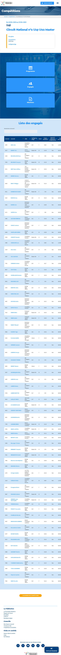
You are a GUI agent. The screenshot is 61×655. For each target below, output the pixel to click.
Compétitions (12, 16)
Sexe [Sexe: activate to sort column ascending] (40, 138)
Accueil (5, 16)
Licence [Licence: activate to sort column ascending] (7, 138)
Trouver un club (7, 626)
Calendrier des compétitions (30, 595)
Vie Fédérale (7, 636)
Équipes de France (8, 613)
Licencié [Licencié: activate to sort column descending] (13, 138)
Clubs (5, 635)
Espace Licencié (48, 3)
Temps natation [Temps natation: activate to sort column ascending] (45, 138)
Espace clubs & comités (9, 633)
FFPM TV (6, 616)
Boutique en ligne (8, 618)
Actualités (6, 615)
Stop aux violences (51, 651)
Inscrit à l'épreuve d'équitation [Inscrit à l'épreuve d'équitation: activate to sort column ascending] (52, 139)
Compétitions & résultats (10, 627)
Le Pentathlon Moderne (10, 611)
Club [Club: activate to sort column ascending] (26, 138)
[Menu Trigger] (57, 3)
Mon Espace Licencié (9, 624)
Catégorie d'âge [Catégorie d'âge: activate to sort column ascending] (34, 138)
